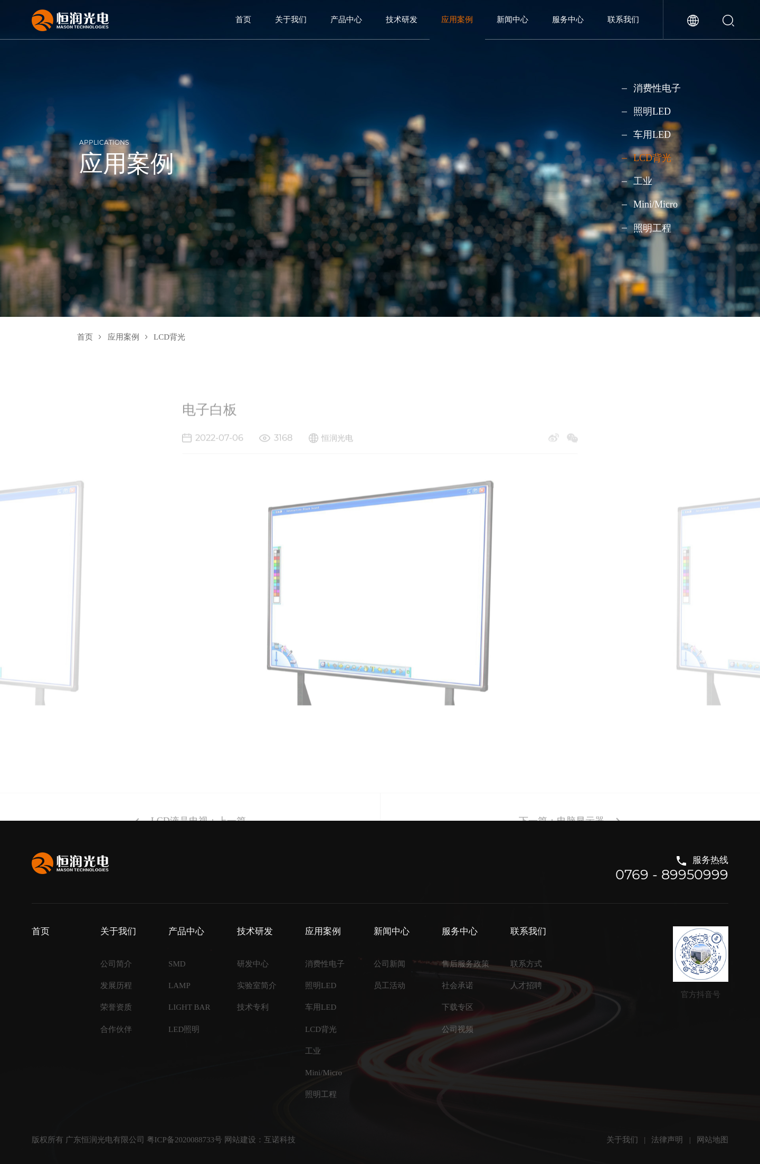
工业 (642, 181)
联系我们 (623, 19)
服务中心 (568, 19)
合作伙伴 (116, 1029)
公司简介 (116, 964)
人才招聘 (526, 985)
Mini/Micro (655, 204)
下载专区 (457, 1007)
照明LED (652, 111)
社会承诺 (457, 985)
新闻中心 (512, 19)
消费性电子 (657, 88)
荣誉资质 (116, 1007)
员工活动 (389, 985)
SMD (177, 964)
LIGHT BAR (189, 1007)
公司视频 (457, 1029)
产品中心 (346, 19)
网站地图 (712, 1139)
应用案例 (457, 19)
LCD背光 (652, 158)
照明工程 (652, 227)
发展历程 (116, 985)
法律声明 (667, 1139)
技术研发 (401, 19)
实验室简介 (257, 985)
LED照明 (184, 1029)
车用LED (652, 134)
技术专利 (253, 1007)
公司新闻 (389, 964)
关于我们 (291, 19)
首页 (243, 19)
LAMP (179, 985)
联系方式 (526, 964)
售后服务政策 (465, 964)
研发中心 (253, 964)
